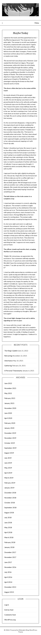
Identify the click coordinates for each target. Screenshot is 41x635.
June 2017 (8, 562)
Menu (37, 23)
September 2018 (10, 508)
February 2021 (9, 398)
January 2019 (9, 488)
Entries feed (8, 610)
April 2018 (8, 532)
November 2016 (10, 567)
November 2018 (10, 498)
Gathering (8, 366)
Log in (6, 605)
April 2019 (8, 473)
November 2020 (10, 408)
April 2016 (8, 577)
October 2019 (9, 443)
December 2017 (10, 552)
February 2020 (9, 423)
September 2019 (10, 448)
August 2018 (9, 513)
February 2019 (9, 483)
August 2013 (9, 592)
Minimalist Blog (24, 630)
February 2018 (9, 542)
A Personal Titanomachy (13, 371)
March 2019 (8, 478)
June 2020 (8, 413)
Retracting (8, 356)
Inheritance (8, 361)
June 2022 (8, 383)
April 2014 (8, 582)
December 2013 (10, 587)
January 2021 (9, 403)
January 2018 (9, 547)
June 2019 (8, 463)
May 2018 (8, 527)
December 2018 (10, 493)
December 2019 (10, 433)
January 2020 (9, 428)
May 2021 (8, 393)
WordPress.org (10, 620)
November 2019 (10, 438)
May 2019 (8, 468)
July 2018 (7, 517)
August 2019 (9, 453)
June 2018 (8, 523)
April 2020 (8, 418)
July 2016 (7, 572)
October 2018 (9, 503)
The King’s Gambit (11, 351)
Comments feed (10, 615)
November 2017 (10, 557)
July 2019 (7, 458)
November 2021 (10, 388)
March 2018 (8, 537)
